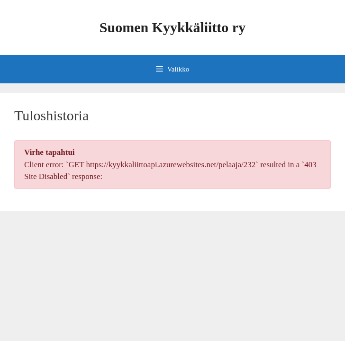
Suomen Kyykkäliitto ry (172, 27)
